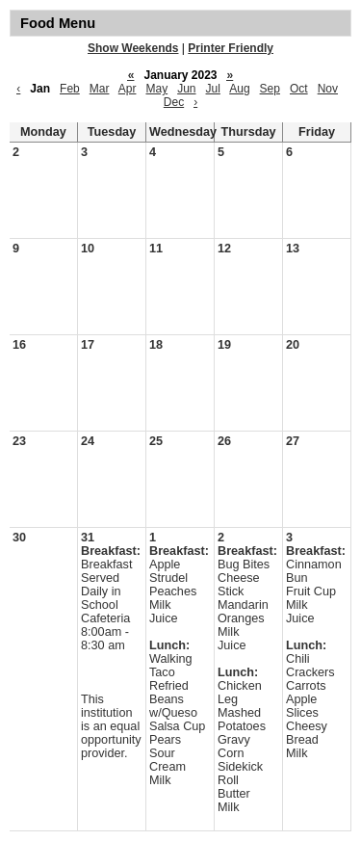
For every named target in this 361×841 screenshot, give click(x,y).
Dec (174, 102)
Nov (328, 88)
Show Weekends (133, 48)
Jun (186, 88)
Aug (239, 88)
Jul (213, 88)
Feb (70, 88)
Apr (127, 88)
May (156, 88)
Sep (270, 88)
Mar (100, 88)
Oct (299, 88)
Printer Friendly (230, 48)
